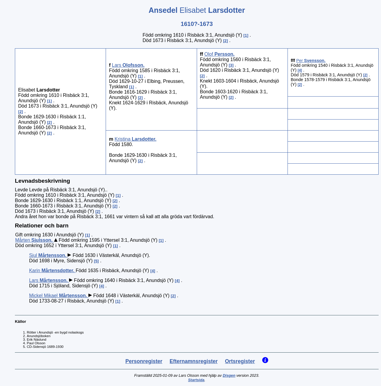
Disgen (229, 375)
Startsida (196, 380)
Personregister (143, 361)
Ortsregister (240, 361)
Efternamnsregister (194, 361)
